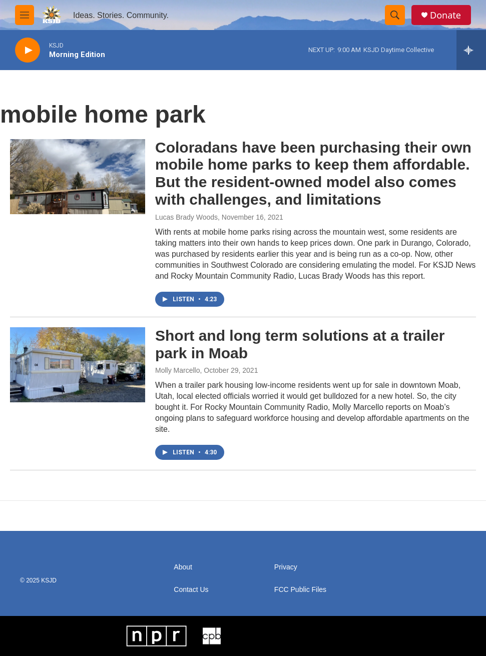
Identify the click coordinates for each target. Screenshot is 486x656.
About (183, 567)
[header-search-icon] (395, 15)
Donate (445, 15)
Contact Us (191, 589)
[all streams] (471, 50)
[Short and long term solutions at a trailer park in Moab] (77, 364)
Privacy (285, 567)
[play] (28, 50)
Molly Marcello (177, 370)
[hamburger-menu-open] (24, 15)
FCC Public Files (300, 589)
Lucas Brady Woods (186, 217)
